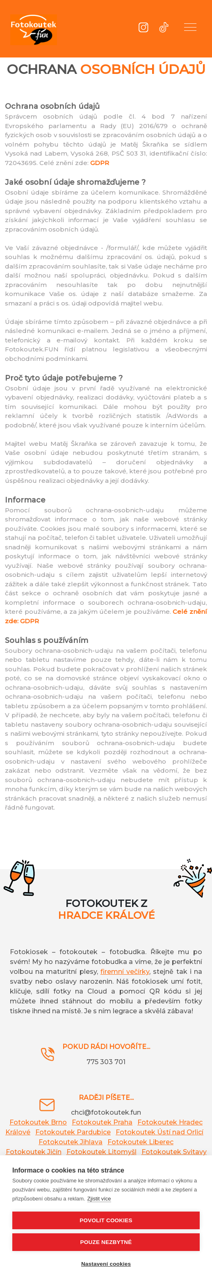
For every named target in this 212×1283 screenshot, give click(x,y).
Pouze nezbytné (106, 1242)
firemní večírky (124, 971)
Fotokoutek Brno (38, 1122)
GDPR (99, 163)
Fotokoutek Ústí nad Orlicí (159, 1132)
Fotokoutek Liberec (140, 1142)
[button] (190, 29)
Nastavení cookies (106, 1264)
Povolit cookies (106, 1220)
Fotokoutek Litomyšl (101, 1152)
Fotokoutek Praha (102, 1122)
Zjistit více (99, 1199)
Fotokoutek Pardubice (73, 1132)
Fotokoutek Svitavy (174, 1152)
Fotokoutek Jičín (34, 1152)
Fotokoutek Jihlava (71, 1142)
